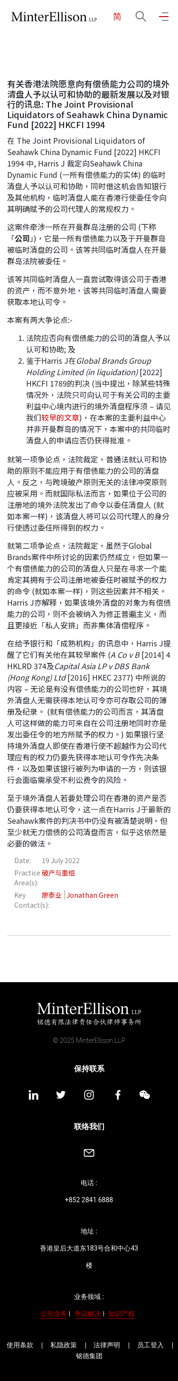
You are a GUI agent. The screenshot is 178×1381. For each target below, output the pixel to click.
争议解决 (88, 1313)
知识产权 (121, 1313)
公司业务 (53, 1313)
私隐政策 (63, 1345)
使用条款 (20, 1345)
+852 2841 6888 (89, 1200)
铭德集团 (89, 1356)
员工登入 (150, 1345)
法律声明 (107, 1345)
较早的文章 (60, 417)
